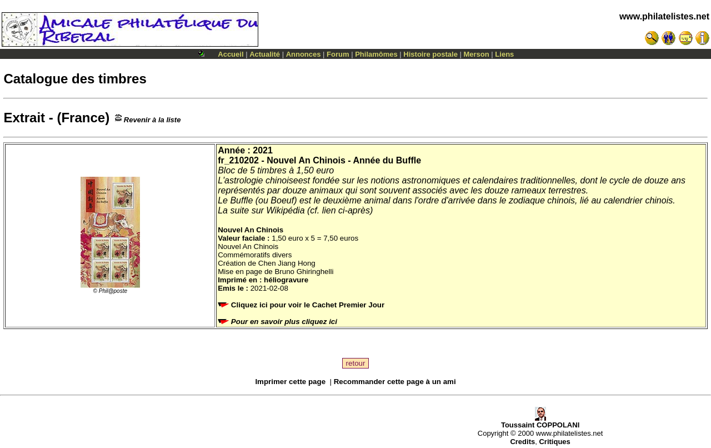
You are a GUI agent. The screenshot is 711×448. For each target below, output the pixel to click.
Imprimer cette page (290, 381)
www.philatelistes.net (664, 16)
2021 (263, 150)
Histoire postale (430, 54)
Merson (476, 54)
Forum (338, 54)
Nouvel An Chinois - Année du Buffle (344, 160)
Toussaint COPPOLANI (540, 421)
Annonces (303, 54)
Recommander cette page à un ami (395, 381)
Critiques (554, 441)
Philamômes (376, 54)
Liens (504, 54)
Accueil (230, 54)
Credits (522, 441)
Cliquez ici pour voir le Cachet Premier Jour (302, 305)
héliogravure (286, 280)
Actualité (264, 54)
